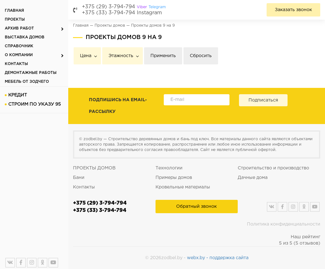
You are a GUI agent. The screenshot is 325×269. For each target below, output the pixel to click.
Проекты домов (110, 25)
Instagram (149, 12)
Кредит (17, 95)
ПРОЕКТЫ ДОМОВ (94, 168)
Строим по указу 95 (34, 104)
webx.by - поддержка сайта (218, 258)
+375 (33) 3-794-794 (108, 12)
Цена (85, 56)
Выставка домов (24, 37)
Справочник (19, 46)
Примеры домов (174, 178)
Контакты (16, 64)
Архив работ (19, 28)
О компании (19, 55)
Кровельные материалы (183, 187)
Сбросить (201, 56)
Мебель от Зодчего (27, 81)
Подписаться (263, 100)
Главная (14, 10)
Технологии (169, 168)
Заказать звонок (293, 10)
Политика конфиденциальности (283, 224)
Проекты (15, 19)
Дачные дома (253, 178)
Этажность (121, 56)
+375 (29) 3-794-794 (124, 6)
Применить (163, 56)
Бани (78, 178)
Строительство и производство (273, 168)
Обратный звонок (196, 206)
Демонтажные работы (30, 73)
